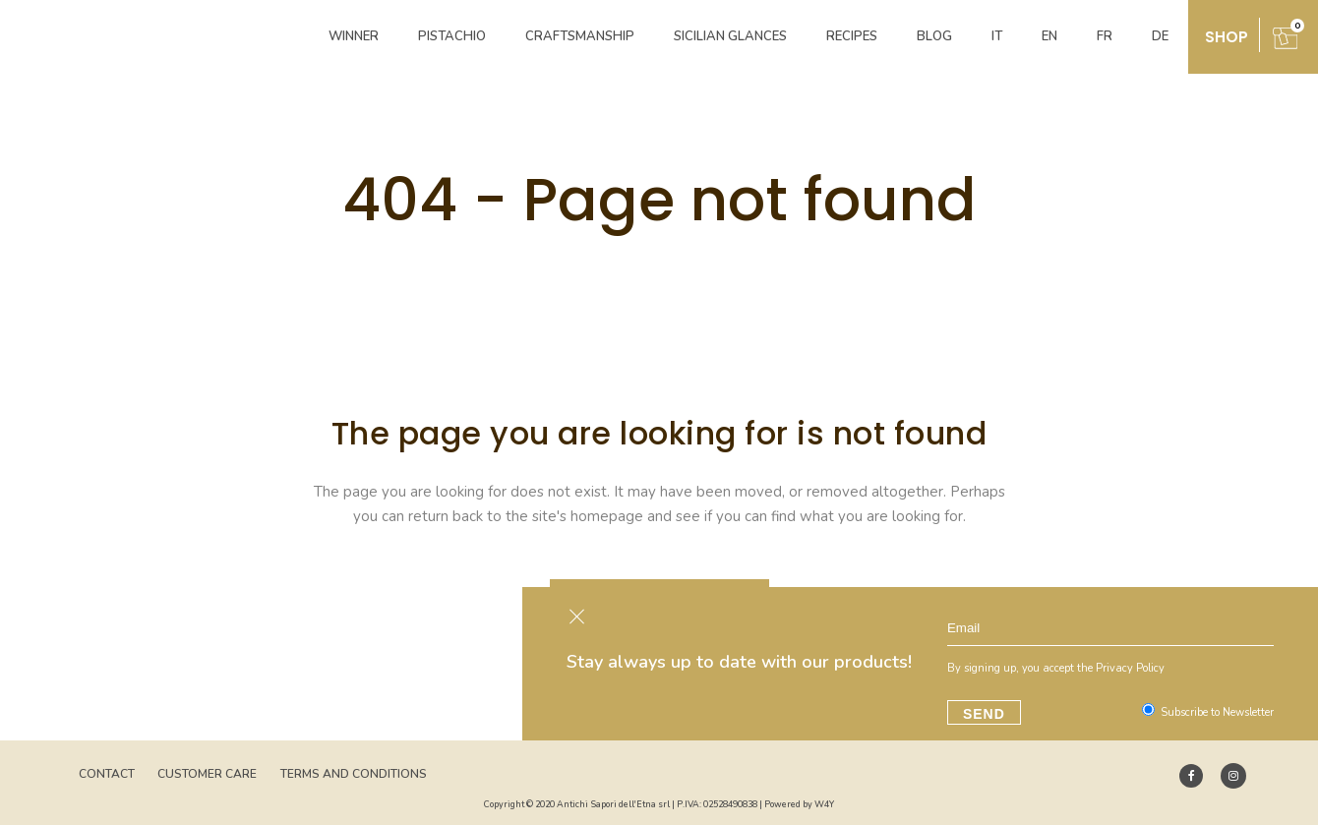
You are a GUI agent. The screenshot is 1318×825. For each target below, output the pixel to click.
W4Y (824, 804)
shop (1226, 37)
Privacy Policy (1132, 668)
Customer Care (207, 774)
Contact (107, 774)
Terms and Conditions (353, 774)
